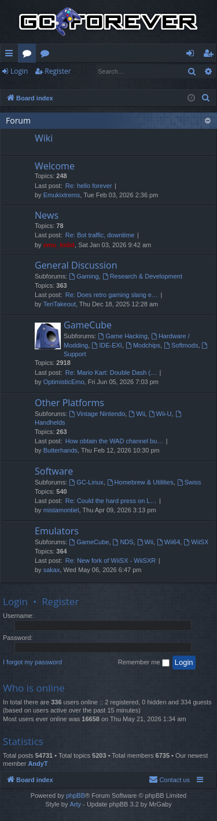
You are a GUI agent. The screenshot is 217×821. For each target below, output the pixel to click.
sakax (51, 569)
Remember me (144, 663)
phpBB (75, 795)
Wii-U (160, 413)
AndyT (37, 763)
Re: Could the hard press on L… (111, 500)
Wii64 (168, 541)
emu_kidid (59, 244)
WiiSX (195, 541)
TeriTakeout (59, 304)
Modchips (143, 345)
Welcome (55, 166)
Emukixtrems (61, 194)
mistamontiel (61, 510)
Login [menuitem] (192, 55)
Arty (76, 804)
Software (54, 471)
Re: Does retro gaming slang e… (111, 294)
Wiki (47, 55)
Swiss (189, 482)
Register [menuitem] (210, 55)
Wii (136, 413)
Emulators (57, 531)
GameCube (88, 325)
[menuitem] (206, 98)
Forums (29, 55)
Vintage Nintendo (97, 413)
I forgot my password (32, 662)
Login (19, 71)
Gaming (83, 276)
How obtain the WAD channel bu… (114, 440)
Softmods (181, 345)
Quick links (11, 55)
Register (58, 71)
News (46, 215)
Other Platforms (69, 402)
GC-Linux (86, 482)
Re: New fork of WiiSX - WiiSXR (110, 560)
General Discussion (76, 265)
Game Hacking (123, 335)
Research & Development (142, 276)
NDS (123, 541)
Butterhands (60, 450)
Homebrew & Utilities (140, 482)
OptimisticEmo (63, 381)
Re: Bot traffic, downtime (100, 235)
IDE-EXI (106, 345)
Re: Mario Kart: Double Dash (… (111, 372)
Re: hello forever (88, 185)
